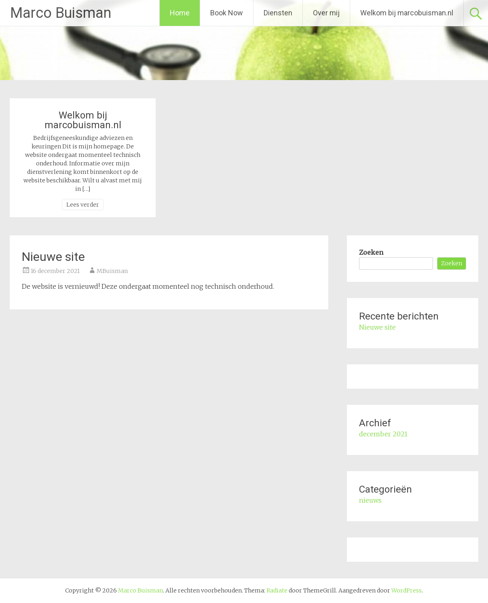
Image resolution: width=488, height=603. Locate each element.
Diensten (278, 12)
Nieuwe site (53, 257)
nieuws (370, 500)
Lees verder (82, 204)
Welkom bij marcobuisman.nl (406, 12)
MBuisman (112, 271)
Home (180, 12)
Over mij (326, 12)
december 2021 (383, 434)
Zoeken (371, 252)
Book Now (226, 12)
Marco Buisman (60, 12)
